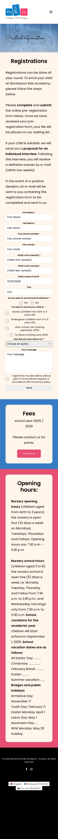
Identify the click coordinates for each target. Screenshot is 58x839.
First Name (29, 212)
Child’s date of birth (29, 276)
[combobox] (29, 344)
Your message (29, 349)
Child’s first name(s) (29, 255)
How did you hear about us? (29, 339)
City (29, 287)
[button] (51, 12)
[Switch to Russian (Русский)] (29, 788)
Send (29, 387)
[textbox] (26, 344)
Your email (29, 244)
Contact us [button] (29, 453)
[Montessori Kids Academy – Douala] (17, 12)
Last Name (29, 223)
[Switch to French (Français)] (36, 784)
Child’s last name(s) (29, 266)
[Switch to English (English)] (16, 784)
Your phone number (29, 233)
